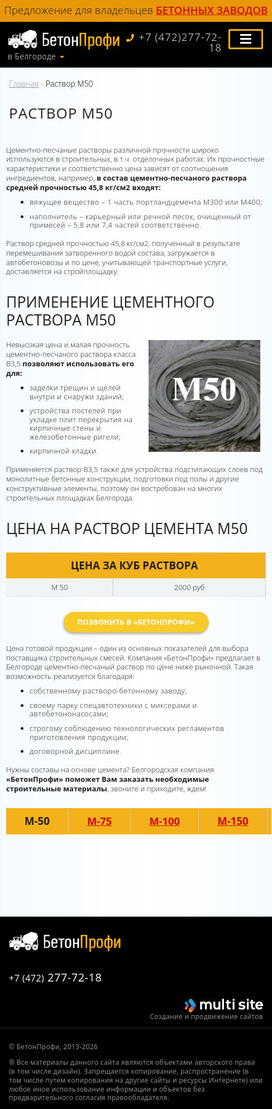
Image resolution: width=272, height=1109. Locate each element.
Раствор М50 (69, 83)
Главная (24, 83)
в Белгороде (32, 56)
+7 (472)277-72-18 (174, 42)
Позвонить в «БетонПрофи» (136, 622)
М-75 (99, 821)
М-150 (233, 821)
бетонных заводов (212, 10)
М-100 (165, 821)
